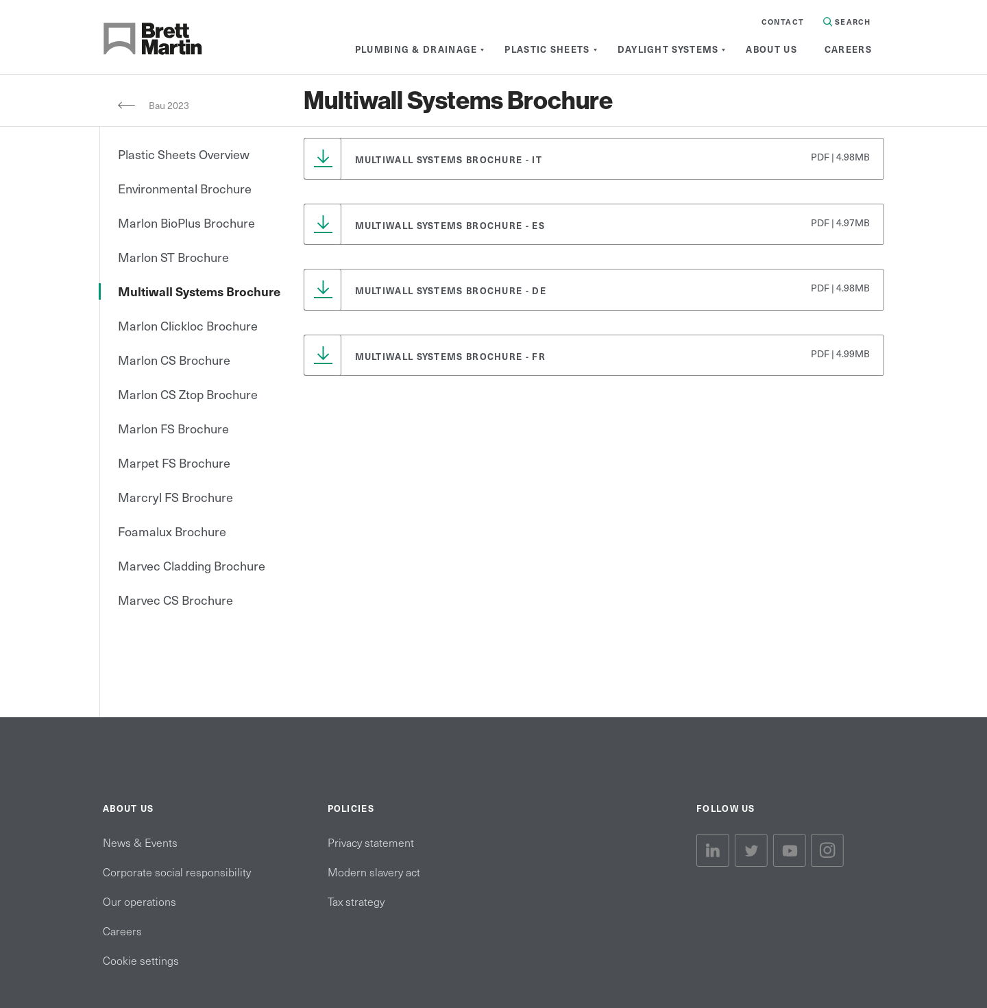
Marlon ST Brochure (173, 257)
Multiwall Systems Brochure (199, 291)
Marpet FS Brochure (174, 462)
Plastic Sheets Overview (183, 154)
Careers (122, 930)
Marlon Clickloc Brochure (188, 325)
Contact (782, 21)
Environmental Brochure (185, 188)
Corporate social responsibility (177, 871)
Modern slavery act (374, 871)
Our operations (139, 901)
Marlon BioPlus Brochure (186, 222)
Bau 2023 (170, 105)
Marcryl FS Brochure (175, 497)
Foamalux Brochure (172, 531)
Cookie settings (141, 960)
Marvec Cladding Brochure (191, 565)
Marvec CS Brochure (175, 599)
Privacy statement (371, 842)
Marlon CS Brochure (174, 359)
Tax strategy (356, 901)
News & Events (140, 842)
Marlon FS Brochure (173, 428)
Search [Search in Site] (846, 21)
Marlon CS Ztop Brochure (188, 394)
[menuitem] (416, 49)
